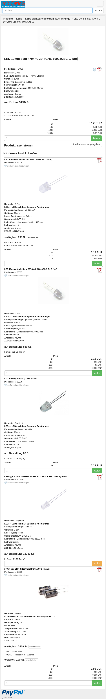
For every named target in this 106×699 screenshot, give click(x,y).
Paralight (19, 423)
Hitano (18, 613)
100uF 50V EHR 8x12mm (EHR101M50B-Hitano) (27, 569)
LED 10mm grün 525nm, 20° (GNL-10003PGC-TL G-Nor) (30, 269)
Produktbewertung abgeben (86, 144)
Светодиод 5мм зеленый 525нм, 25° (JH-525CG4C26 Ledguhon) (35, 476)
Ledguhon (19, 521)
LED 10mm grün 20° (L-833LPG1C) (20, 379)
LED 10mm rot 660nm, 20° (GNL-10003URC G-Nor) (28, 159)
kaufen (96, 138)
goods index (7, 697)
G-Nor (17, 73)
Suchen (98, 10)
